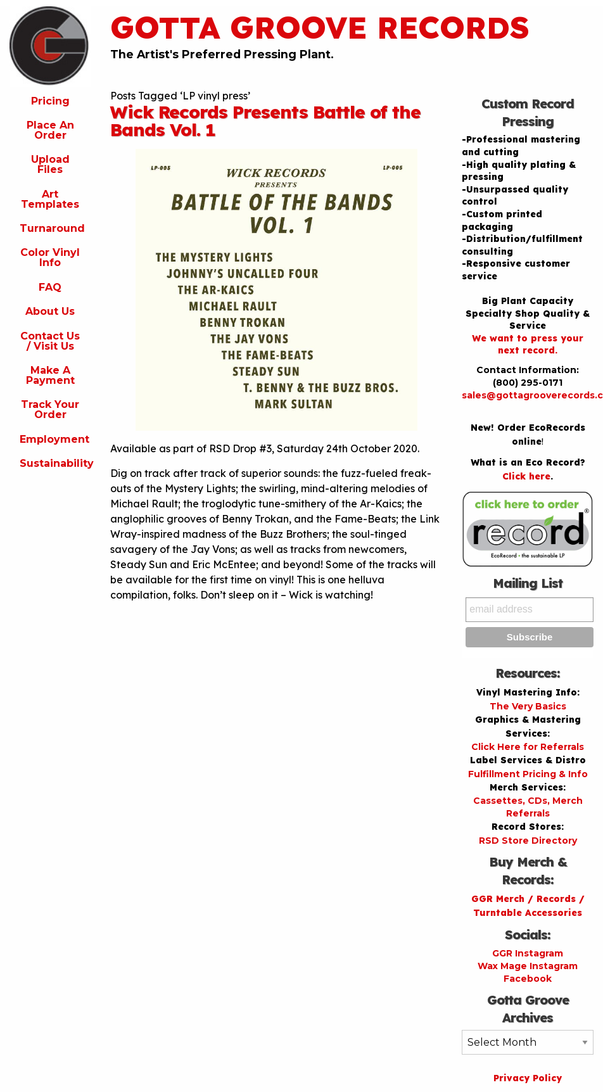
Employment (54, 439)
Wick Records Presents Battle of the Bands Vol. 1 (265, 121)
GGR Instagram (527, 953)
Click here (526, 476)
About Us (50, 311)
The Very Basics (528, 706)
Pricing (50, 101)
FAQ (50, 287)
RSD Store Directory (528, 840)
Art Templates (50, 199)
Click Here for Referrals (527, 746)
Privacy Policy (527, 1078)
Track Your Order (50, 409)
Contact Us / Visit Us (50, 341)
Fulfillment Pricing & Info (528, 774)
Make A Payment (50, 375)
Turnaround (52, 228)
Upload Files (50, 164)
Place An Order (50, 130)
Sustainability (55, 463)
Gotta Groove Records (320, 27)
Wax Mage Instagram (528, 966)
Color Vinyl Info (50, 257)
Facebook (528, 978)
